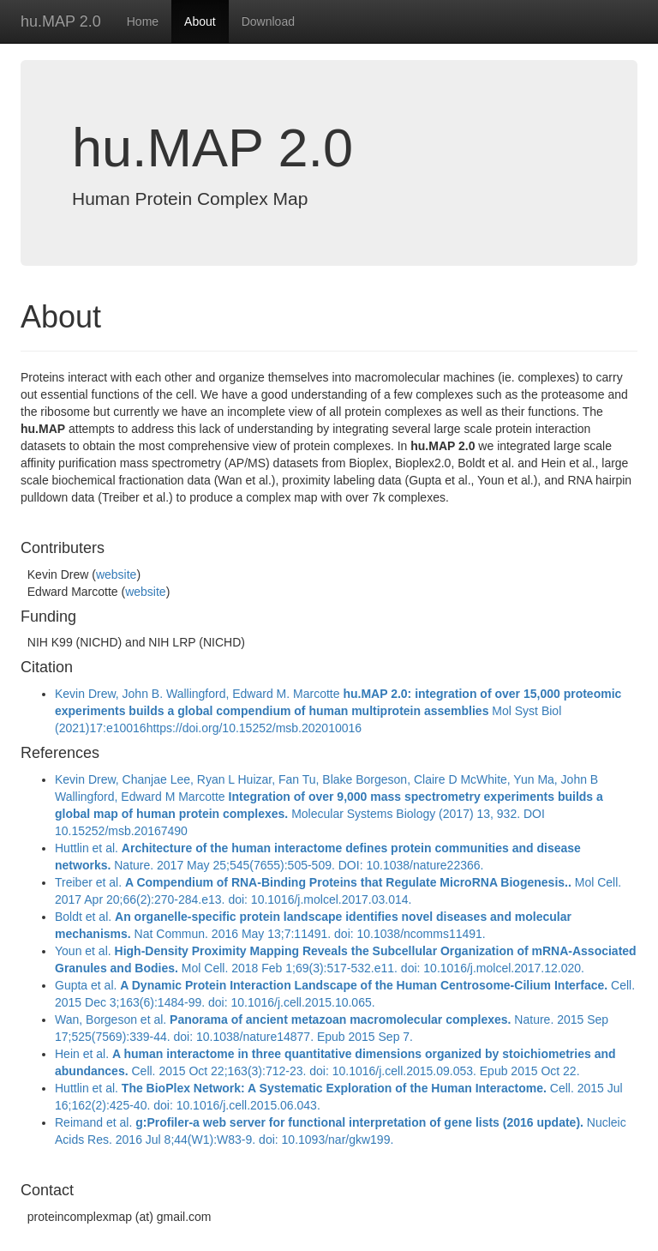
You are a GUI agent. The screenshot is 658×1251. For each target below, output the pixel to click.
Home (143, 21)
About (200, 21)
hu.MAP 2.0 (61, 21)
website (116, 574)
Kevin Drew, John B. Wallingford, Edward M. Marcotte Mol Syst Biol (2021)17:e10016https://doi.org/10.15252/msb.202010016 (338, 711)
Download (268, 21)
